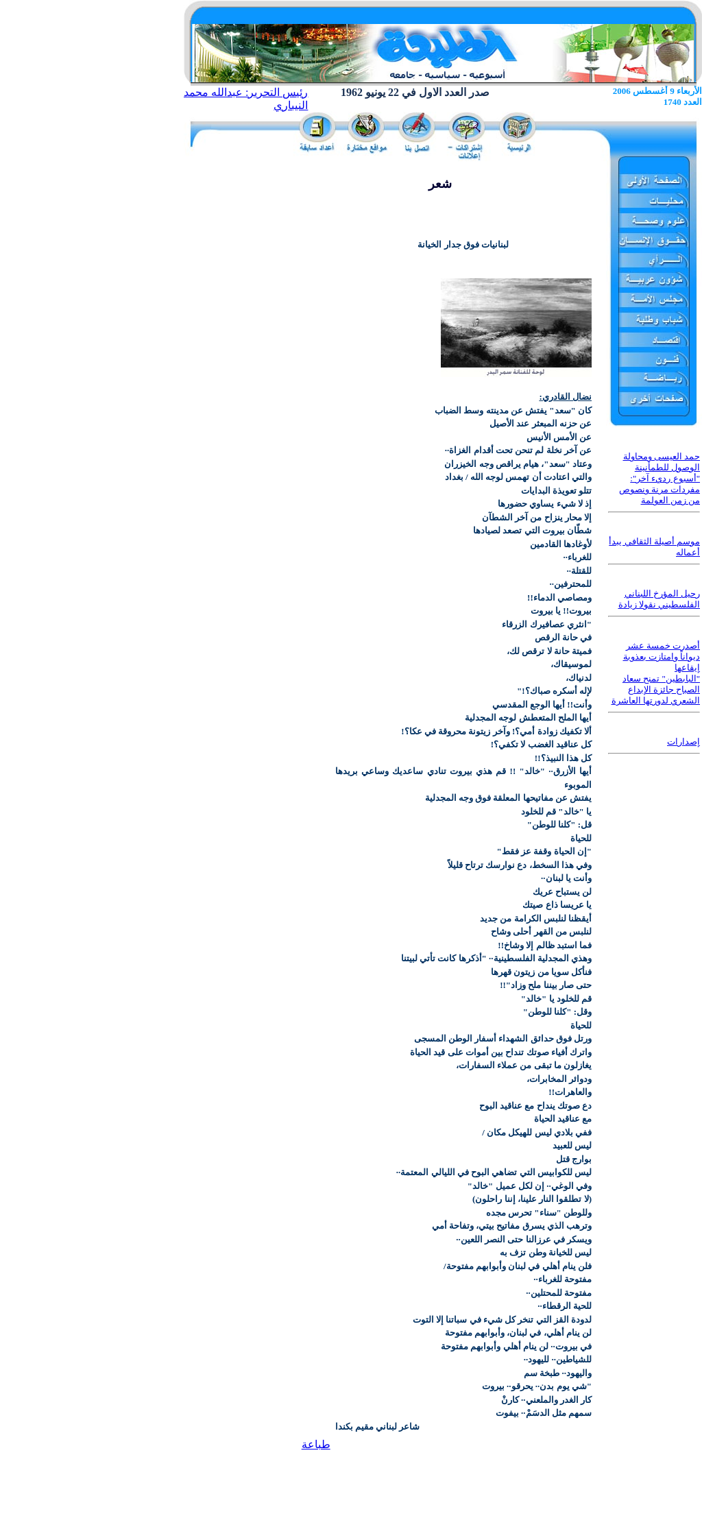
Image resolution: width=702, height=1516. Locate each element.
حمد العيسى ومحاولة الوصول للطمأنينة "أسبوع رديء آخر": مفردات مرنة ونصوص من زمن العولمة (660, 478)
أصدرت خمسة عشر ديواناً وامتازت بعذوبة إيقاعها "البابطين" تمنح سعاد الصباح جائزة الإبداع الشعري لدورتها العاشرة (656, 673)
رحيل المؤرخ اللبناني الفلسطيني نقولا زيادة (659, 599)
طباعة (316, 1444)
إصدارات (683, 741)
